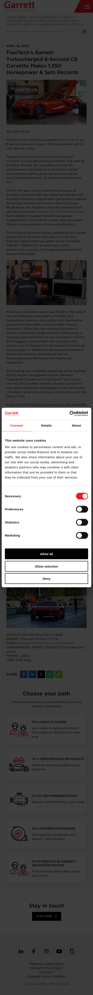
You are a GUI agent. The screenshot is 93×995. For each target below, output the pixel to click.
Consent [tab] (16, 425)
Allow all (46, 554)
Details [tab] (46, 425)
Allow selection (46, 566)
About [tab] (76, 425)
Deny (47, 578)
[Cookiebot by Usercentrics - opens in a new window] (69, 413)
